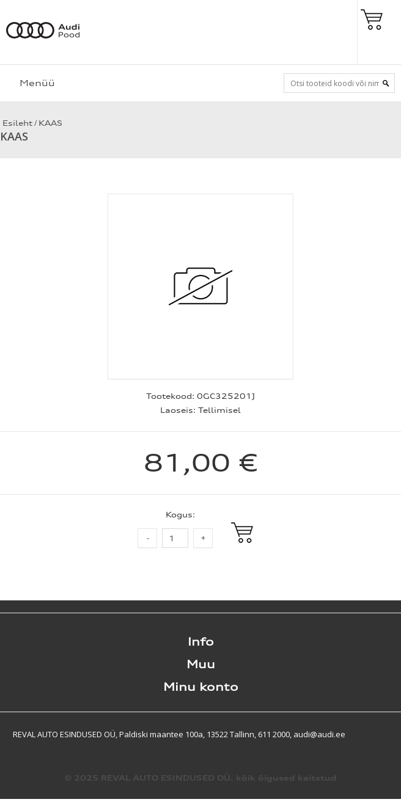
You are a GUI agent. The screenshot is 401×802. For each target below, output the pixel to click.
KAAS (50, 123)
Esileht (16, 123)
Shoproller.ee (379, 734)
